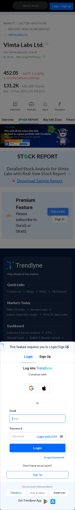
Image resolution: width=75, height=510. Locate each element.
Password (16, 428)
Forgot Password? (54, 457)
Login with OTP (47, 436)
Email (13, 410)
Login (37, 448)
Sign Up (37, 474)
